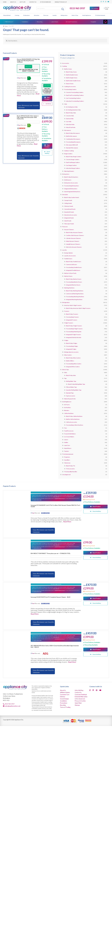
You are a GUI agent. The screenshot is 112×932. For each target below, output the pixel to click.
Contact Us (32, 2)
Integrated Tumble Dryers (73, 270)
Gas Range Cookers (71, 165)
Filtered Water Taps (71, 387)
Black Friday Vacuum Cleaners (74, 232)
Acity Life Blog (79, 690)
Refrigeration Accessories (71, 352)
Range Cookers (68, 153)
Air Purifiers (67, 407)
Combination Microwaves (73, 139)
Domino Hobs (70, 118)
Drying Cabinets (68, 253)
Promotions (63, 703)
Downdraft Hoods (69, 212)
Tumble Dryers (68, 258)
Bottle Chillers (70, 361)
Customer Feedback (81, 694)
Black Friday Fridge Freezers (74, 326)
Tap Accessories (70, 396)
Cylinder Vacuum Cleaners (73, 238)
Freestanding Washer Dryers (74, 282)
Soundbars (67, 460)
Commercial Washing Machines (75, 293)
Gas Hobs (68, 121)
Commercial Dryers (71, 264)
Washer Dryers (68, 276)
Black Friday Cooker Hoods (71, 197)
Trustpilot (93, 21)
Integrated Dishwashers (70, 188)
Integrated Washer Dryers (73, 285)
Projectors (67, 457)
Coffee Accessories (71, 422)
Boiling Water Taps (71, 381)
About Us (13, 2)
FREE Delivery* (9, 21)
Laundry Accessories (70, 255)
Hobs (65, 104)
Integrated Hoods (69, 218)
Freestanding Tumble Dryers (74, 267)
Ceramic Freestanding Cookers (74, 92)
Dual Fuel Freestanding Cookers (75, 95)
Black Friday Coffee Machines (74, 416)
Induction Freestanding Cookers (75, 101)
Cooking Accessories (70, 86)
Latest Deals (54, 21)
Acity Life (22, 2)
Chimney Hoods (68, 206)
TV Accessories (70, 468)
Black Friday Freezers (72, 314)
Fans (65, 428)
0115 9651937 (56, 496)
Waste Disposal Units (70, 399)
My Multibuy (95, 8)
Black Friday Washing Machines (74, 291)
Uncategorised (66, 474)
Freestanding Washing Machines (75, 296)
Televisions (67, 463)
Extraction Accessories (70, 215)
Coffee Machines (69, 413)
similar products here (37, 499)
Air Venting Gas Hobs (72, 107)
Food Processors (69, 431)
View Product (47, 98)
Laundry (55, 15)
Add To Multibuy (48, 103)
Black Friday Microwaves (73, 133)
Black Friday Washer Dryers (73, 279)
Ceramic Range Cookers (72, 159)
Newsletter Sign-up (61, 2)
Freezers (66, 311)
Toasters (66, 451)
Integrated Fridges (71, 349)
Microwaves (67, 130)
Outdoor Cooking (69, 150)
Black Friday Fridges (71, 343)
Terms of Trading (65, 707)
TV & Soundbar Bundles (70, 471)
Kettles (66, 442)
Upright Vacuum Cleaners (73, 244)
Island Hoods (67, 221)
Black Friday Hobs (71, 113)
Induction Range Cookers (73, 168)
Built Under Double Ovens (73, 80)
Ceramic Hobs (70, 115)
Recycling (39, 21)
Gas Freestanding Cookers (73, 98)
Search (63, 9)
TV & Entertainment (100, 15)
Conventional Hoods (69, 209)
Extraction (36, 15)
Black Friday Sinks (71, 375)
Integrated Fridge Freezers (73, 334)
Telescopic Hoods (69, 223)
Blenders (66, 410)
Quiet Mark (78, 703)
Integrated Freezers (71, 320)
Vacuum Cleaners (69, 229)
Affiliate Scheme (65, 692)
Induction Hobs (70, 124)
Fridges (66, 340)
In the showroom (45, 2)
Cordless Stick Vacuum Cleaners (75, 235)
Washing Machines (69, 288)
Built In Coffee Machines (73, 419)
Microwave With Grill (72, 145)
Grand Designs (64, 699)
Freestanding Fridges (72, 346)
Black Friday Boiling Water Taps (76, 384)
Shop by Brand (7, 15)
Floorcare (45, 15)
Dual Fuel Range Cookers (73, 162)
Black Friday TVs (70, 466)
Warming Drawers (69, 171)
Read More (67, 522)
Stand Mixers (67, 448)
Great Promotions (72, 21)
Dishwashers (26, 15)
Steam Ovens (69, 83)
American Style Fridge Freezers (73, 305)
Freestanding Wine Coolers (73, 363)
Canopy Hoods (68, 200)
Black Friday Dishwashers (71, 177)
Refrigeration (64, 15)
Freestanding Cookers (70, 89)
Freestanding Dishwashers (71, 186)
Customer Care (64, 694)
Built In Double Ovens (72, 75)
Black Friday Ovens (71, 72)
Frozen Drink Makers (70, 434)
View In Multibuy (47, 152)
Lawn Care (67, 445)
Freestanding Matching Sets (73, 331)
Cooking (17, 15)
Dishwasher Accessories (71, 183)
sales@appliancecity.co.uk (60, 498)
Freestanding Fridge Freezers (74, 328)
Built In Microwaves (71, 136)
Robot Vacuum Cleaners (72, 241)
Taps (65, 378)
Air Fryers (67, 404)
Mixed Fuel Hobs (70, 127)
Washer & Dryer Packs (70, 273)
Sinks (65, 372)
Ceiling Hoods (68, 203)
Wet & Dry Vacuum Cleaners (74, 247)
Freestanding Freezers (72, 317)
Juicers (66, 439)
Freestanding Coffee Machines (74, 425)
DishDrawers (67, 180)
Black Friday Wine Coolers (73, 358)
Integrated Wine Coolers (73, 366)
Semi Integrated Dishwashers (72, 191)
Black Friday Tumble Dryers (73, 261)
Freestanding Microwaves (73, 142)
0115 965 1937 (77, 8)
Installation (25, 21)
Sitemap (77, 705)
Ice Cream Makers (69, 436)
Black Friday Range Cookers (73, 156)
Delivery (62, 696)
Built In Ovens (68, 69)
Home (4, 2)
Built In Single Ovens (71, 78)
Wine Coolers (68, 355)
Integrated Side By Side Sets (73, 337)
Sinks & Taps (75, 15)
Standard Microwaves (72, 148)
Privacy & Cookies (80, 701)
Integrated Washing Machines (74, 299)
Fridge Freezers (68, 323)
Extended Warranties (81, 696)
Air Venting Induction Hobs (73, 110)
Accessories (65, 63)
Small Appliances (86, 15)
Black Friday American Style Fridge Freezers (78, 308)
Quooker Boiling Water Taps (73, 390)
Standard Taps (70, 393)
